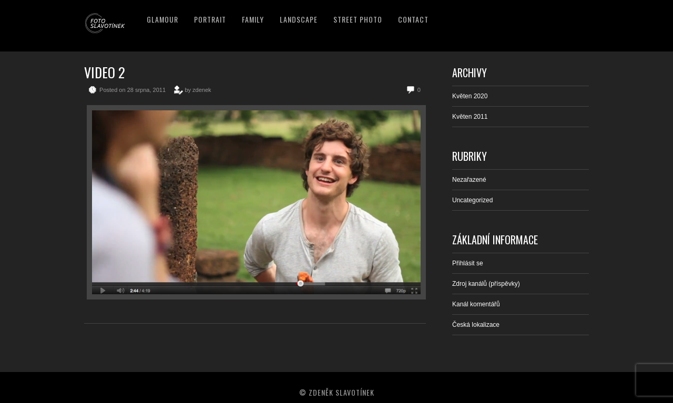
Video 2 (104, 72)
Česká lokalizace (475, 324)
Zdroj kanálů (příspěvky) (486, 283)
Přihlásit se (467, 263)
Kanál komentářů (476, 304)
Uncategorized (472, 200)
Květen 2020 (469, 96)
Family (253, 19)
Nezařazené (469, 179)
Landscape (299, 19)
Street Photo (357, 19)
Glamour (162, 19)
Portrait (210, 19)
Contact (413, 19)
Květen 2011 (469, 116)
